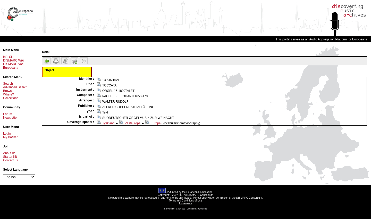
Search (8, 83)
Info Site (8, 57)
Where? (8, 94)
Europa (156, 123)
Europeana (10, 67)
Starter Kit (10, 157)
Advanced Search (15, 87)
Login (7, 133)
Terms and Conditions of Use (185, 200)
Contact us (10, 160)
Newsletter (10, 117)
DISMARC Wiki (13, 60)
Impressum (185, 203)
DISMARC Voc (13, 64)
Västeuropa (132, 123)
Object (49, 70)
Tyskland (108, 123)
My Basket (10, 137)
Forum (7, 114)
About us (9, 153)
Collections (10, 98)
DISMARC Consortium (200, 195)
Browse (8, 91)
